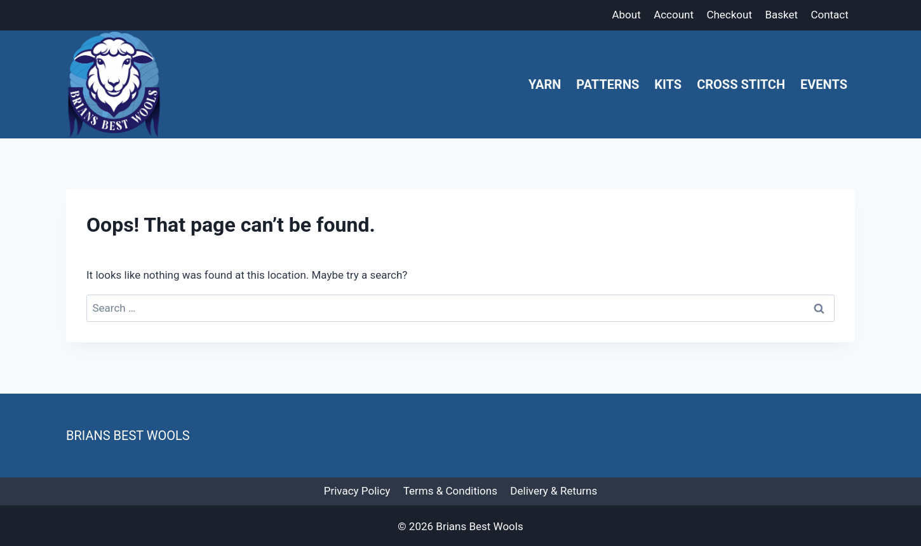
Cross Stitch (741, 84)
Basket (781, 14)
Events (823, 84)
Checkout (729, 14)
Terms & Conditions (450, 490)
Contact (829, 14)
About (626, 14)
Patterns (607, 84)
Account (674, 14)
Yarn (544, 84)
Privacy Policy (357, 490)
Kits (668, 84)
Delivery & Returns (553, 490)
